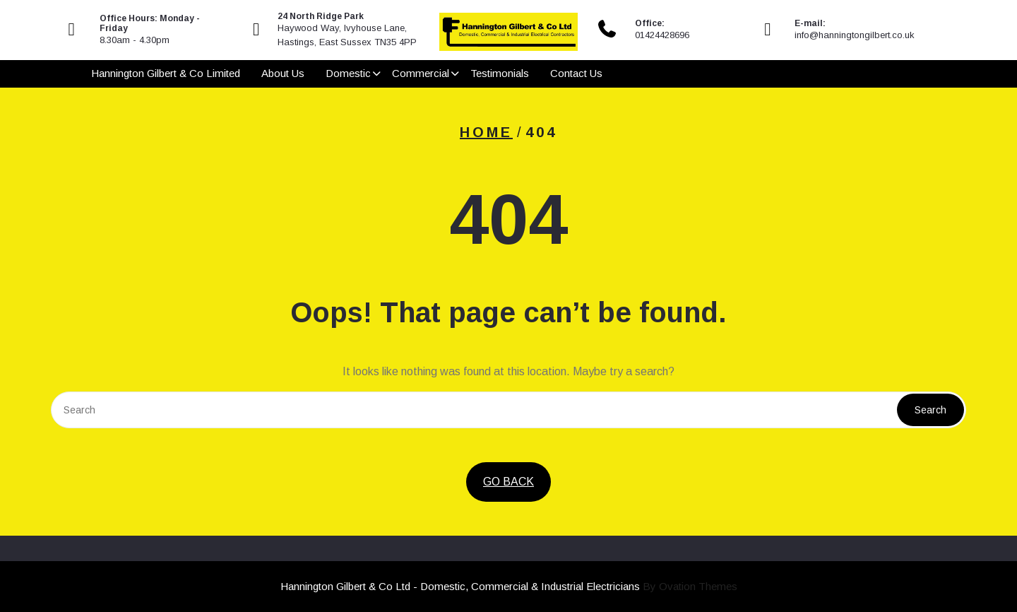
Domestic (348, 75)
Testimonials (499, 75)
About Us (282, 75)
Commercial (420, 75)
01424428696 (662, 35)
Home (486, 132)
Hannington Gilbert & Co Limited (165, 75)
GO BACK (508, 482)
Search (930, 410)
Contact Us (576, 75)
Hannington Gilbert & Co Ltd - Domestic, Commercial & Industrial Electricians (508, 586)
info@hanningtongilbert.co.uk (855, 35)
